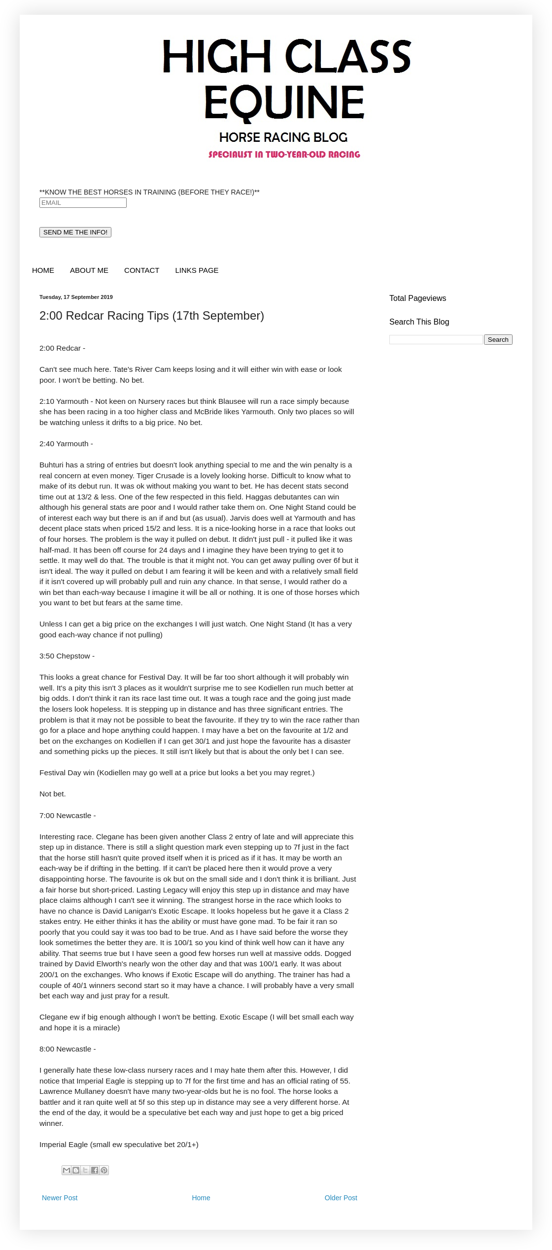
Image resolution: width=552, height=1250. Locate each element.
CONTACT (141, 270)
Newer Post (59, 1198)
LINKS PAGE (196, 270)
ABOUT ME (89, 270)
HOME (43, 270)
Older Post (341, 1198)
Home (201, 1198)
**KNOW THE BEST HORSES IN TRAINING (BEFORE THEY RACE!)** (149, 192)
